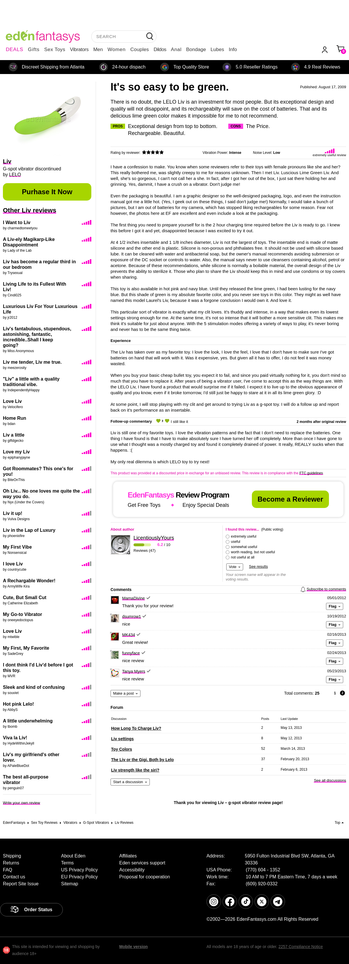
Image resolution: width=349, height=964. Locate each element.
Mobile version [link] (133, 946)
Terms (67, 862)
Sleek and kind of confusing (34, 687)
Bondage (196, 49)
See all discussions (330, 780)
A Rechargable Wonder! (29, 580)
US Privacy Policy (79, 869)
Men (98, 49)
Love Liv (12, 401)
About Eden (73, 855)
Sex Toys (54, 49)
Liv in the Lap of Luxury (29, 530)
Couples (139, 49)
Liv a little (13, 435)
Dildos (160, 49)
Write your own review (21, 803)
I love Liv (13, 563)
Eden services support (142, 862)
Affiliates (128, 855)
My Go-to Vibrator (22, 614)
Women (117, 49)
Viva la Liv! (15, 737)
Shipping (12, 855)
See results (258, 566)
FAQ (7, 869)
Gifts (34, 49)
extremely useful (243, 536)
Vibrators (79, 49)
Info (233, 49)
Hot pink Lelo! (18, 704)
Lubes (217, 49)
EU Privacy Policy (79, 876)
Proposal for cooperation (144, 876)
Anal (176, 49)
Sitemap (69, 883)
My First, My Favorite (26, 648)
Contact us (14, 876)
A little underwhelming (28, 720)
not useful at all (242, 557)
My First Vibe (17, 547)
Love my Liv (16, 451)
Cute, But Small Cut (24, 597)
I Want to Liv (17, 222)
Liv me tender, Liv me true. (32, 362)
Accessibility (132, 869)
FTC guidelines (311, 473)
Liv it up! (12, 513)
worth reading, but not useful (253, 552)
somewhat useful (244, 547)
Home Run (14, 418)
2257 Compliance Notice (300, 946)
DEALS (14, 49)
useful (235, 542)
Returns (11, 862)
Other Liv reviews (29, 210)
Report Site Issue (21, 883)
